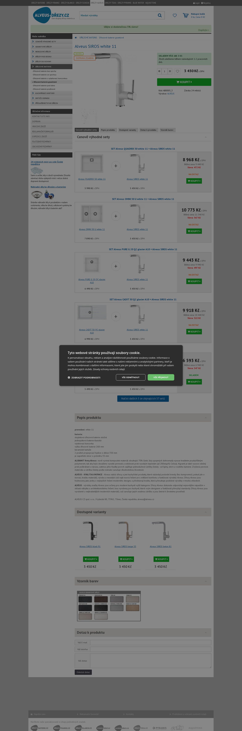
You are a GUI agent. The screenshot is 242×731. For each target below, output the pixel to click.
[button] (84, 377)
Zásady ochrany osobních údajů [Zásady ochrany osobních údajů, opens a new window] (110, 368)
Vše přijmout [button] (160, 377)
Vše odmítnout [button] (128, 377)
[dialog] (121, 365)
